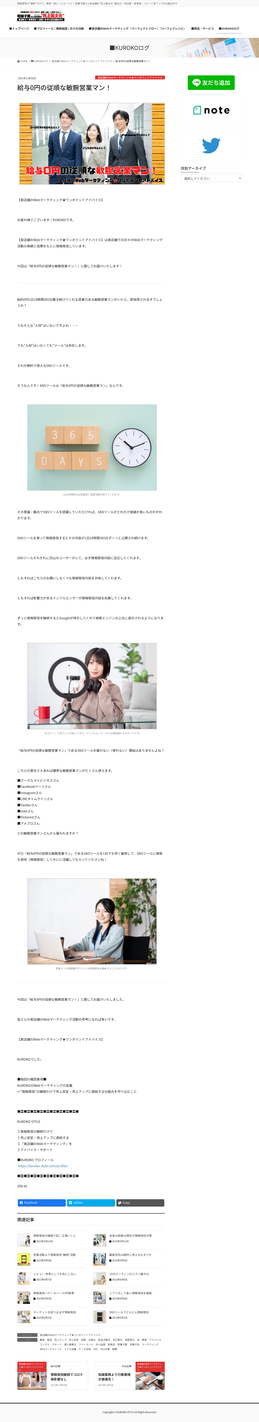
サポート (57, 1344)
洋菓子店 (134, 1344)
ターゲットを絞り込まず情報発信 (54, 1312)
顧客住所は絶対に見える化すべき (130, 1255)
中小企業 (100, 1344)
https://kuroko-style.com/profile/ (42, 1165)
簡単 (144, 1339)
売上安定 (74, 1339)
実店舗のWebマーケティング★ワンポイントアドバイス (130, 77)
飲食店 (111, 1344)
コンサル (45, 1344)
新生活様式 (104, 1339)
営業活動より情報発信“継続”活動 (54, 1255)
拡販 (83, 1339)
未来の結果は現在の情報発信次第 (130, 1236)
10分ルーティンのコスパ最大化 (129, 1274)
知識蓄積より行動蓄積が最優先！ (114, 1376)
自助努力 (130, 1339)
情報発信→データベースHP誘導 (53, 1293)
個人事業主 (70, 1344)
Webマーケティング (51, 1349)
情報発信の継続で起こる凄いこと (54, 1236)
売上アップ (60, 1339)
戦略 (114, 1349)
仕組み (92, 1339)
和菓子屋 (122, 1344)
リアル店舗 (70, 1349)
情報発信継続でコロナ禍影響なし (67, 1376)
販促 (49, 1339)
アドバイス (155, 1339)
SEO (95, 1349)
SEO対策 (105, 1349)
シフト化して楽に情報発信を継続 (130, 1293)
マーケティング (150, 1344)
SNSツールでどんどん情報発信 (129, 1312)
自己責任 (117, 1339)
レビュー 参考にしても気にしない (54, 1274)
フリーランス (86, 1344)
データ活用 (85, 1349)
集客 (42, 1339)
